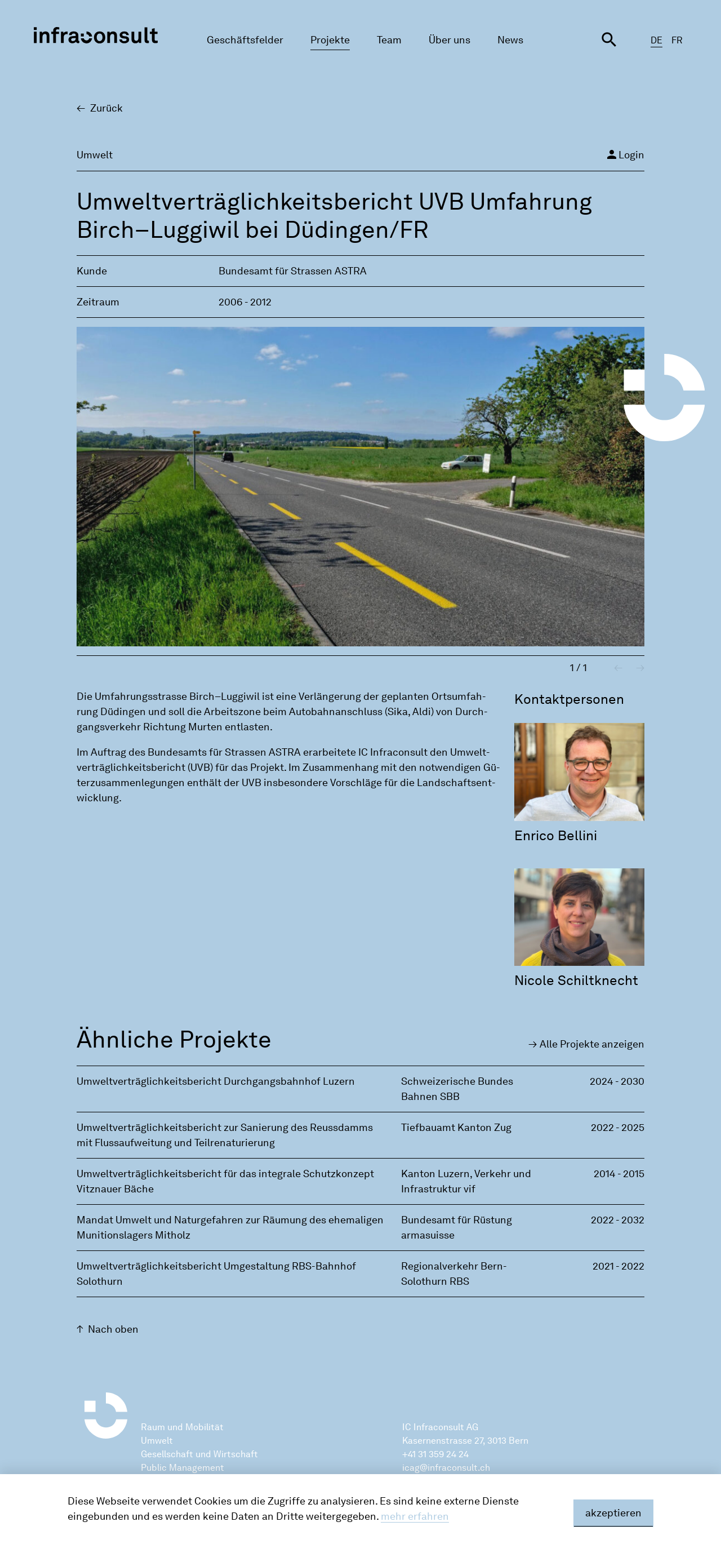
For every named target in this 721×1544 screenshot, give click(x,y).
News (510, 40)
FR (677, 40)
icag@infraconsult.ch (446, 1467)
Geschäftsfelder (245, 40)
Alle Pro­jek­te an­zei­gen (592, 1044)
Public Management (182, 1467)
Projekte (330, 40)
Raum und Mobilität (182, 1427)
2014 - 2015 (619, 1174)
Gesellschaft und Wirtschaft (199, 1454)
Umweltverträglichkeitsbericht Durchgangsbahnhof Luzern (216, 1081)
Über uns (449, 40)
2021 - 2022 (618, 1266)
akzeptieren (613, 1513)
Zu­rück (106, 108)
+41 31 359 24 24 (435, 1454)
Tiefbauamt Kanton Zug (456, 1127)
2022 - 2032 (617, 1220)
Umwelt (157, 1440)
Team (389, 40)
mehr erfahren (415, 1516)
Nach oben (113, 1329)
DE (656, 40)
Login (624, 154)
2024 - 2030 (617, 1081)
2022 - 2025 (617, 1127)
